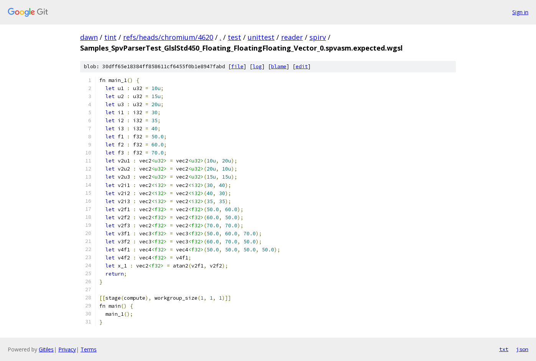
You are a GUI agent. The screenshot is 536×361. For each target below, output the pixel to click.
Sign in (520, 12)
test (234, 37)
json (522, 349)
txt (503, 349)
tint (110, 37)
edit (302, 66)
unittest (261, 37)
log (257, 66)
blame (278, 66)
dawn (89, 37)
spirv (317, 37)
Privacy (67, 349)
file (237, 66)
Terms (89, 349)
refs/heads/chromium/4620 (168, 37)
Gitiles (46, 349)
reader (292, 37)
